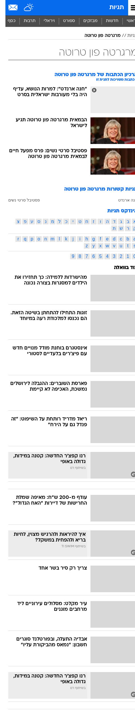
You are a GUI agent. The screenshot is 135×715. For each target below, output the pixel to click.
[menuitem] (106, 21)
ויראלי (43, 21)
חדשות (106, 21)
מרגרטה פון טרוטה (97, 35)
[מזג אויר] (24, 7)
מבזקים (85, 21)
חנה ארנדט (122, 200)
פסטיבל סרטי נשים (19, 200)
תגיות (111, 8)
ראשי (126, 21)
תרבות (24, 21)
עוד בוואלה (120, 267)
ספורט (64, 21)
